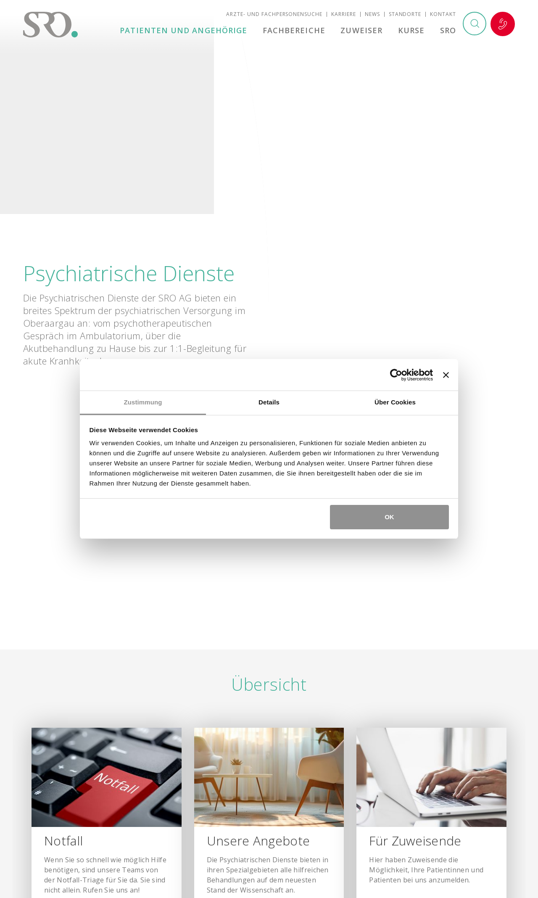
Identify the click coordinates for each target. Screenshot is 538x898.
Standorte (405, 14)
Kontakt (443, 14)
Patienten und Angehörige (187, 31)
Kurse (412, 31)
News (372, 14)
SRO (448, 31)
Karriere (343, 14)
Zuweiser (363, 31)
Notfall (503, 25)
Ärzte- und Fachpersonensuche (274, 14)
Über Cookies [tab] (395, 402)
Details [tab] (269, 402)
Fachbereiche (296, 31)
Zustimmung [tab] (143, 402)
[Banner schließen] (446, 375)
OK (389, 516)
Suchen (474, 25)
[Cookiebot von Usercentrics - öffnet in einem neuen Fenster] (396, 375)
